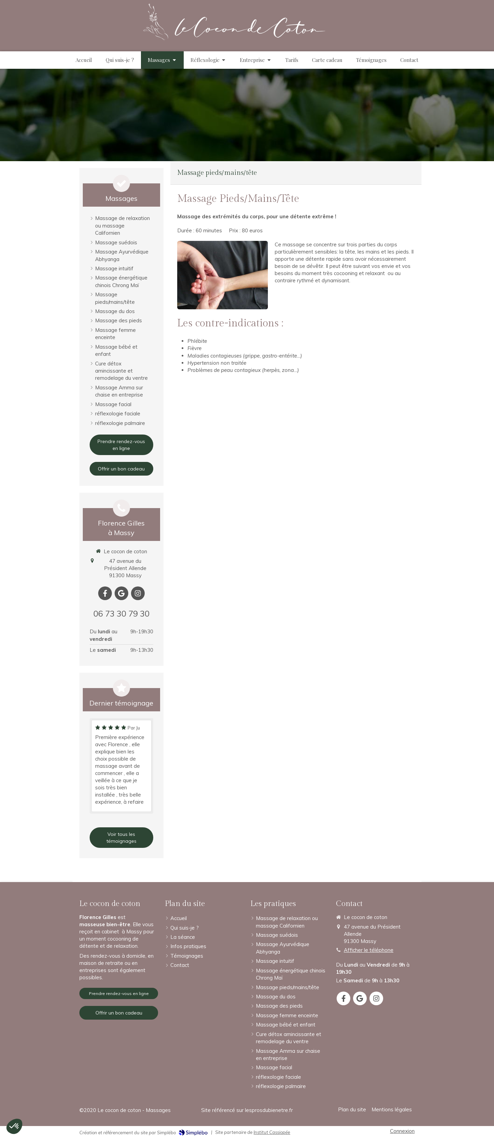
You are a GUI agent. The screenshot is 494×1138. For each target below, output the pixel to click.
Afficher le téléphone (368, 950)
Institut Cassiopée (272, 1132)
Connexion (402, 1131)
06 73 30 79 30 (121, 613)
